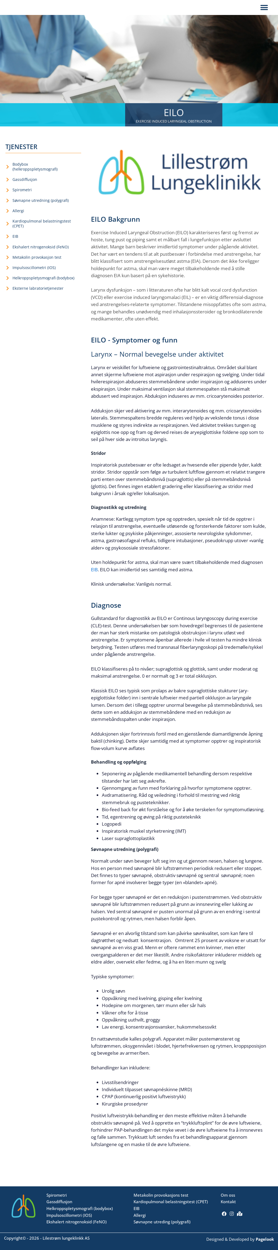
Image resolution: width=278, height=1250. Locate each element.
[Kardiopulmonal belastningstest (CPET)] (7, 229)
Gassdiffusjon (24, 185)
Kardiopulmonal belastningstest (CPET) (41, 229)
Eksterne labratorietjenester (38, 294)
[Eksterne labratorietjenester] (7, 294)
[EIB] (7, 242)
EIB (15, 242)
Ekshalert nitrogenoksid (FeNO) (40, 252)
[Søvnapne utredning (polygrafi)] (7, 206)
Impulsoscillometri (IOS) (34, 273)
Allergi (18, 216)
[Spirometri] (7, 196)
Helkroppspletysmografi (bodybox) (43, 283)
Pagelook (265, 1239)
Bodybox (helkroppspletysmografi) (35, 173)
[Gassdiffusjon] (7, 185)
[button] (264, 10)
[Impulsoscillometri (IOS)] (7, 273)
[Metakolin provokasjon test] (7, 263)
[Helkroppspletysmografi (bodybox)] (7, 284)
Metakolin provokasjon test (36, 263)
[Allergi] (7, 217)
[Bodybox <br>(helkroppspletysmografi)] (7, 173)
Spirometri (22, 195)
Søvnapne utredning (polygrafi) (40, 206)
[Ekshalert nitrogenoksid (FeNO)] (7, 253)
